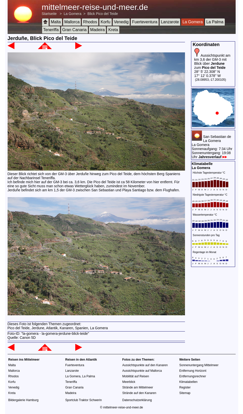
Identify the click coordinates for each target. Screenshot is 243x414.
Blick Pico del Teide (102, 14)
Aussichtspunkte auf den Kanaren (145, 365)
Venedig (121, 22)
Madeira (97, 30)
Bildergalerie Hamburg (23, 400)
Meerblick (128, 382)
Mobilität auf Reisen (135, 376)
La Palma (214, 22)
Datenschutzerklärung (137, 400)
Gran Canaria (74, 30)
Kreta (113, 30)
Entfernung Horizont (193, 370)
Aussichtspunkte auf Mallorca (142, 370)
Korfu (105, 22)
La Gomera (72, 14)
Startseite (49, 14)
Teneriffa (51, 30)
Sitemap (185, 393)
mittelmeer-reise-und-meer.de (95, 7)
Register (185, 387)
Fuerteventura (144, 22)
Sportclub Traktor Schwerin (83, 400)
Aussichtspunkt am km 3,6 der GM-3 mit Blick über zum (212, 61)
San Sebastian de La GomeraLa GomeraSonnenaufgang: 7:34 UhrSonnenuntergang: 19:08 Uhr (212, 147)
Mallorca (72, 22)
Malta (56, 22)
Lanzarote (170, 22)
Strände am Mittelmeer (137, 387)
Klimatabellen (188, 382)
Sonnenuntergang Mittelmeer (199, 365)
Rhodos (90, 22)
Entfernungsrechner (192, 376)
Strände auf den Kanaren (139, 393)
